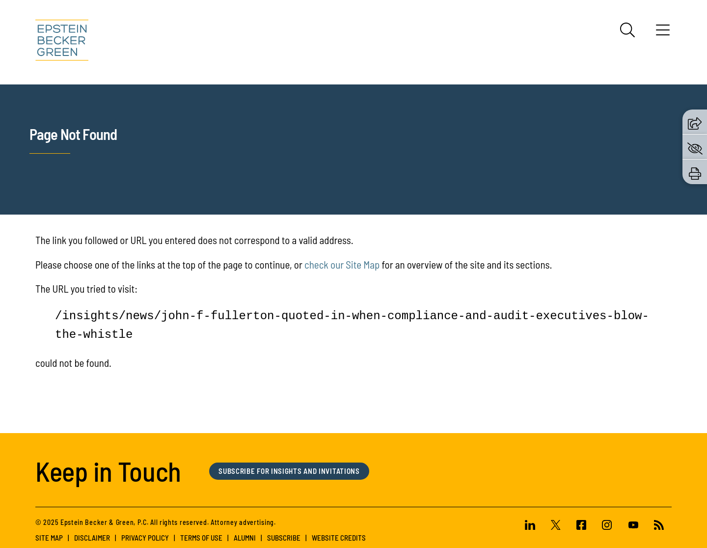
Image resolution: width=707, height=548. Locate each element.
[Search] (627, 30)
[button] (695, 122)
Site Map (49, 537)
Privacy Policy (145, 537)
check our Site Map (342, 264)
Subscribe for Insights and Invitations (289, 470)
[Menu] (663, 33)
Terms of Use (201, 537)
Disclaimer (92, 537)
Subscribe (283, 537)
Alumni (245, 537)
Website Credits (339, 537)
